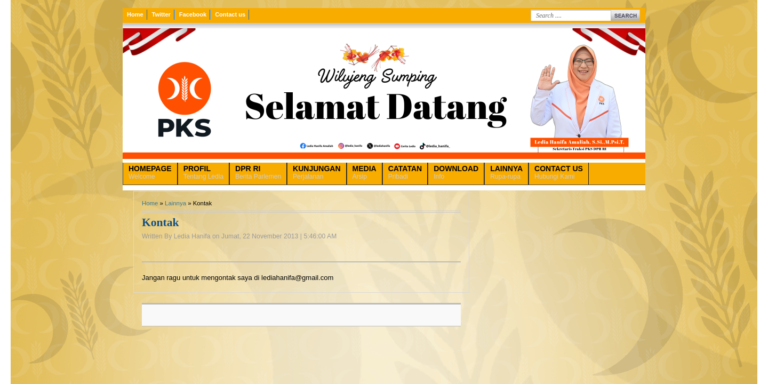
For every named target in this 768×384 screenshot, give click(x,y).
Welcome (150, 172)
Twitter (161, 14)
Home (135, 14)
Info (456, 172)
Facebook (192, 14)
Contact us (230, 14)
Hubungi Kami (558, 172)
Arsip (365, 172)
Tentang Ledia (203, 172)
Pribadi (405, 172)
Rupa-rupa (506, 172)
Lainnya (175, 203)
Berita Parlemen (258, 172)
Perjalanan (316, 172)
